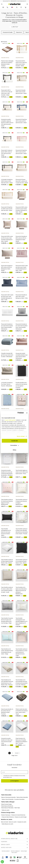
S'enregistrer (14, 780)
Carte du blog (23, 851)
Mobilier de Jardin (6, 819)
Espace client (14, 844)
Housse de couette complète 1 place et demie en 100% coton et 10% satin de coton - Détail (7, 122)
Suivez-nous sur (14, 847)
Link (10, 777)
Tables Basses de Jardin (7, 824)
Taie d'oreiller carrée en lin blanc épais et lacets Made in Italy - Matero (7, 561)
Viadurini (14, 841)
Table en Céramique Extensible (8, 797)
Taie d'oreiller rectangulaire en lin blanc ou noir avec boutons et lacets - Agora (6, 532)
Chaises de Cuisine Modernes (18, 815)
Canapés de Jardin (21, 821)
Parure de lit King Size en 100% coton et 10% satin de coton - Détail (6, 209)
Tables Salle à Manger (8, 801)
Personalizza (14, 445)
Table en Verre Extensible (7, 799)
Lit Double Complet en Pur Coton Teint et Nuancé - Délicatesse (6, 384)
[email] (14, 772)
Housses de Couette (7, 32)
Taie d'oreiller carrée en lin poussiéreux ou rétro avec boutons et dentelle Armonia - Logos (21, 652)
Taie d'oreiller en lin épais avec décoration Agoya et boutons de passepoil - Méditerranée (21, 590)
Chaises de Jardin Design (20, 817)
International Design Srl (14, 838)
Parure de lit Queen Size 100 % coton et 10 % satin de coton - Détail (22, 181)
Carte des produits (5, 851)
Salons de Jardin (13, 821)
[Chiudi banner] (26, 412)
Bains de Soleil (4, 821)
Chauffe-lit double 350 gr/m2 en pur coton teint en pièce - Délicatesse (7, 355)
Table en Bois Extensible (22, 797)
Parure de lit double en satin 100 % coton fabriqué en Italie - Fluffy (22, 296)
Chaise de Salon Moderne (8, 817)
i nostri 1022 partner (10, 420)
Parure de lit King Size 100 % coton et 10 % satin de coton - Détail (21, 121)
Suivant (17, 753)
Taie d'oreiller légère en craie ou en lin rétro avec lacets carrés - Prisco (22, 472)
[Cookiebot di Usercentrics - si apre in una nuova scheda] (18, 413)
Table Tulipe (17, 807)
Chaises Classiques (5, 815)
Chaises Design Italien (8, 812)
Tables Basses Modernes (7, 806)
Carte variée (14, 852)
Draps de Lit (19, 32)
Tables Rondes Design (6, 804)
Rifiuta (14, 449)
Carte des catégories (15, 851)
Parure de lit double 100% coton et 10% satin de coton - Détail (21, 92)
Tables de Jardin (5, 810)
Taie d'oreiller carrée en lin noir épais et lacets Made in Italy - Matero (21, 561)
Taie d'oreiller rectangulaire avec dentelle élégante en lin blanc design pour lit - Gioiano (21, 621)
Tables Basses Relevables (7, 807)
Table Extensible (6, 795)
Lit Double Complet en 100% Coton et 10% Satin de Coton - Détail (7, 181)
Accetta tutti (14, 440)
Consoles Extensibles (19, 799)
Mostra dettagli (21, 436)
